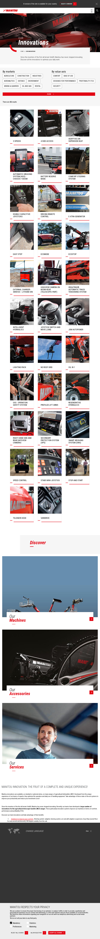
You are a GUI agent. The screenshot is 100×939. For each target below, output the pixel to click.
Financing (56, 896)
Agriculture (9, 76)
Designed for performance (64, 81)
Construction (23, 76)
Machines (54, 868)
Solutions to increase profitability (21, 828)
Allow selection (38, 932)
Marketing (32, 927)
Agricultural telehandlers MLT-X (62, 877)
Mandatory (16, 923)
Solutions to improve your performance (23, 824)
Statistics (32, 923)
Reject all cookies (19, 932)
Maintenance (57, 901)
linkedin (86, 857)
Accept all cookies (58, 932)
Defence (21, 81)
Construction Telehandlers (61, 871)
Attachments (12, 892)
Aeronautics (9, 81)
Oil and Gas (27, 86)
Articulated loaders (59, 882)
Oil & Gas (11, 879)
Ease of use (68, 76)
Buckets (10, 896)
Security (56, 86)
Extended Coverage (59, 898)
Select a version (68, 3)
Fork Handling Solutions (15, 901)
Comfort (56, 76)
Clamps (10, 898)
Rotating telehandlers (59, 879)
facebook (76, 857)
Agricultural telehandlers (60, 874)
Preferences (17, 927)
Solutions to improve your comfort (22, 819)
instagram (81, 857)
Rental (38, 86)
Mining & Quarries (11, 86)
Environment (33, 81)
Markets (10, 868)
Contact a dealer (11, 841)
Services (54, 892)
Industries (36, 76)
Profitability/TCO (86, 81)
